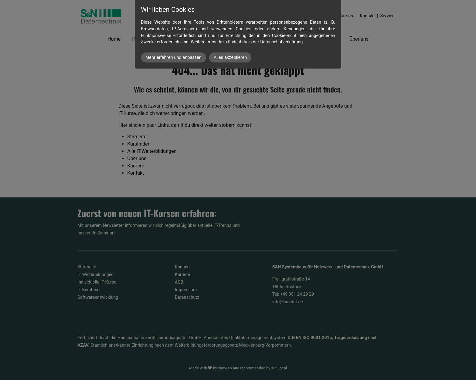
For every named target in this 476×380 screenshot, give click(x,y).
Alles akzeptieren (230, 57)
